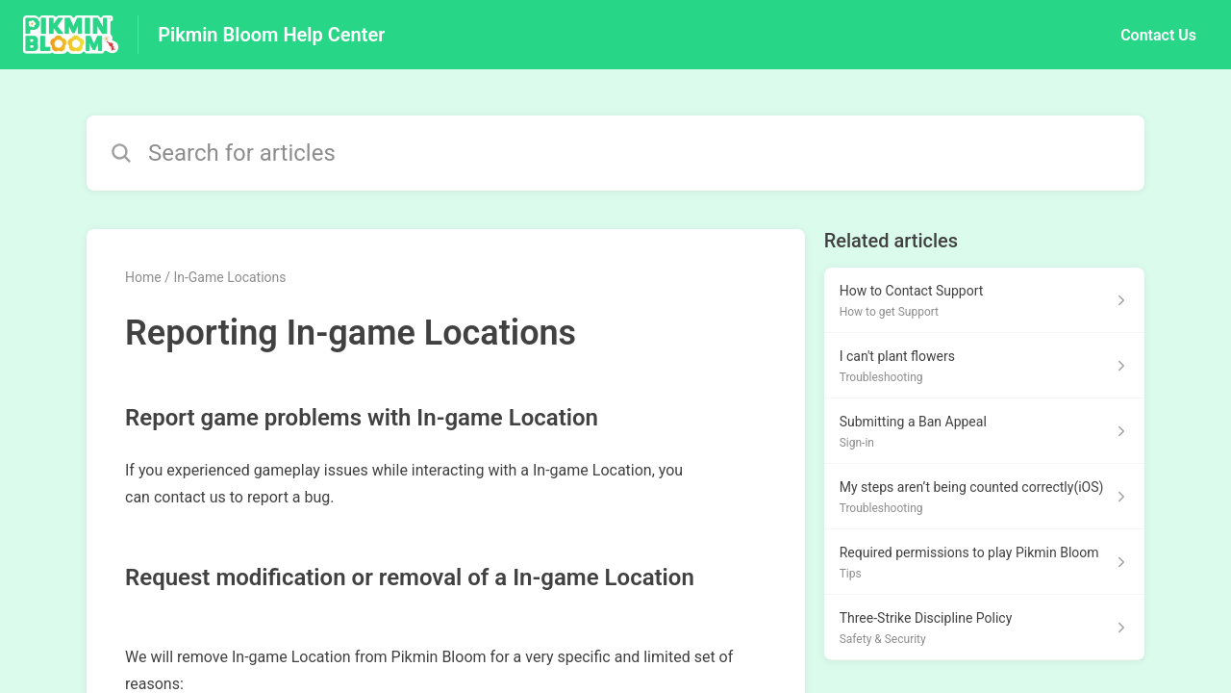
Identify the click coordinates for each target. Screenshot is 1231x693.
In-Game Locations (229, 277)
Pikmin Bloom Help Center (271, 34)
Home (143, 277)
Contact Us (1158, 35)
